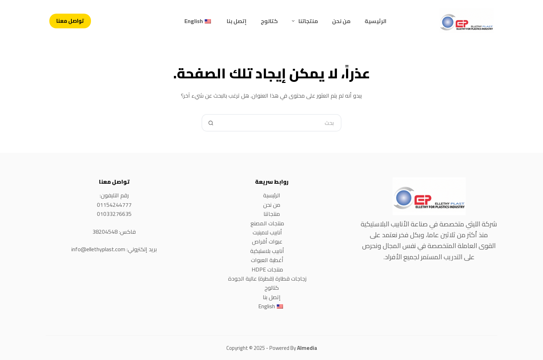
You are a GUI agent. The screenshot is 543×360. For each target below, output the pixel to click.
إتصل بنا (272, 297)
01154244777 (114, 204)
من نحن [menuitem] (341, 21)
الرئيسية (271, 195)
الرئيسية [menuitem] (376, 21)
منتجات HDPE (267, 269)
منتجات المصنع (267, 223)
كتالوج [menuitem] (269, 21)
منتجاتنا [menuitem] (303, 21)
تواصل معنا (70, 21)
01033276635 (114, 214)
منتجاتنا (271, 214)
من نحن (271, 204)
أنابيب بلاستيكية (267, 251)
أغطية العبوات (267, 260)
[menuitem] (198, 21)
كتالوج (272, 287)
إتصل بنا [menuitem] (237, 21)
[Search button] (210, 123)
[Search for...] (280, 123)
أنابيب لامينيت (267, 232)
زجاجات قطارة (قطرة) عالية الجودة (267, 278)
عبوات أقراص (267, 241)
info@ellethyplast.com (98, 249)
